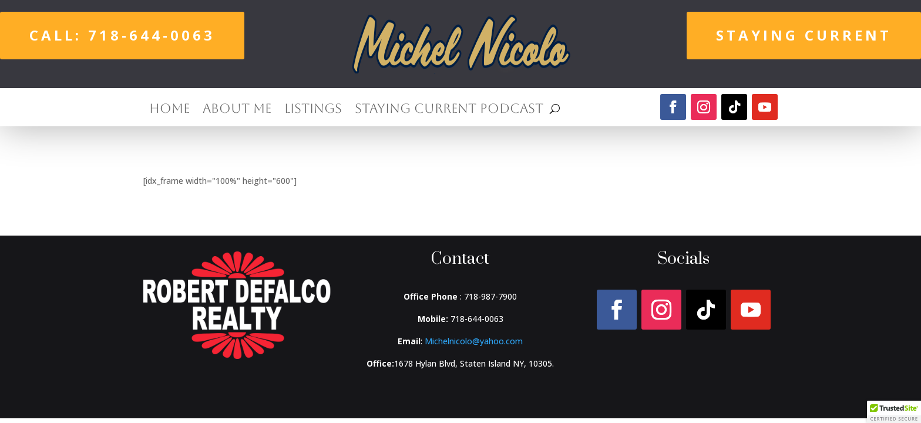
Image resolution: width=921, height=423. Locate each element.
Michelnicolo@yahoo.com (474, 341)
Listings (313, 110)
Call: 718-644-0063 (122, 35)
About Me (237, 110)
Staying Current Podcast (449, 110)
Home (169, 110)
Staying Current (804, 35)
